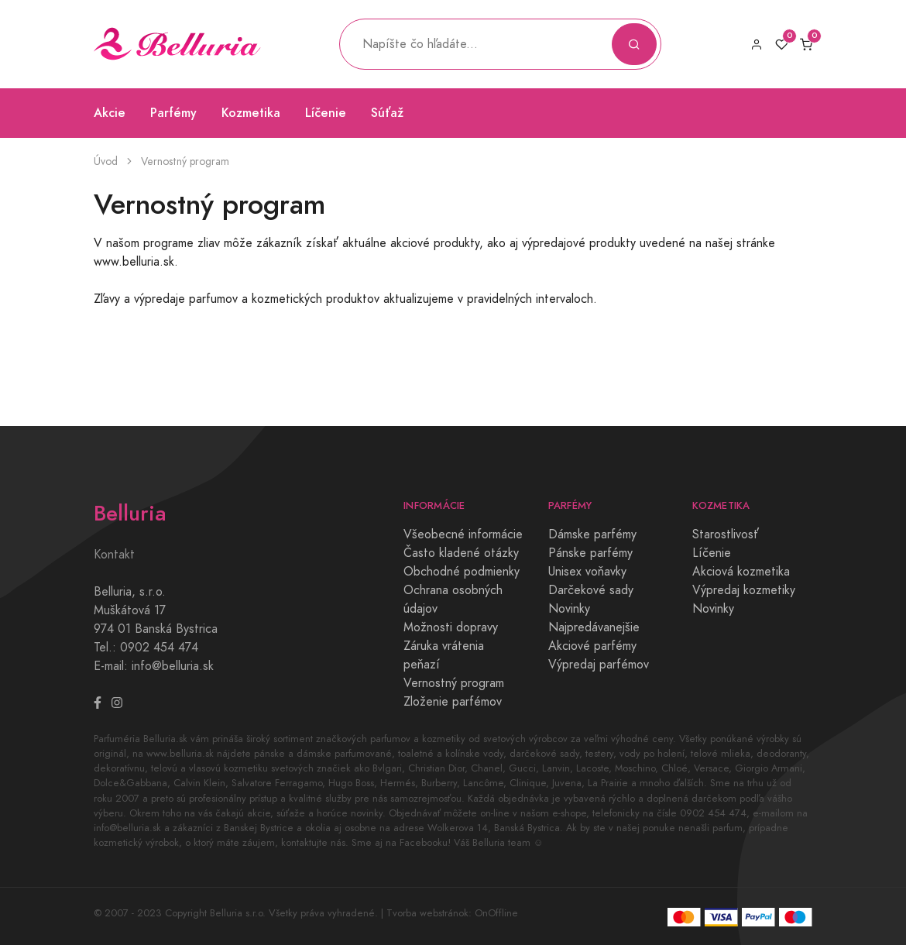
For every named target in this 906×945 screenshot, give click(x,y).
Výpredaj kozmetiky (743, 590)
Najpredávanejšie (594, 627)
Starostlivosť (725, 534)
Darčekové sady (590, 590)
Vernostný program (453, 683)
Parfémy (173, 113)
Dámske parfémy (592, 534)
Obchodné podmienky (461, 571)
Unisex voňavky (587, 571)
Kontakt (114, 554)
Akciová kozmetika (741, 571)
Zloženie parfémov (452, 701)
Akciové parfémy (592, 646)
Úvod (106, 161)
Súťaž (387, 113)
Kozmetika (250, 113)
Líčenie (325, 113)
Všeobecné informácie (463, 534)
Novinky (569, 608)
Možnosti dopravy (450, 627)
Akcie (109, 113)
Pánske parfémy (590, 553)
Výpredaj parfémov (598, 664)
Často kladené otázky (461, 553)
